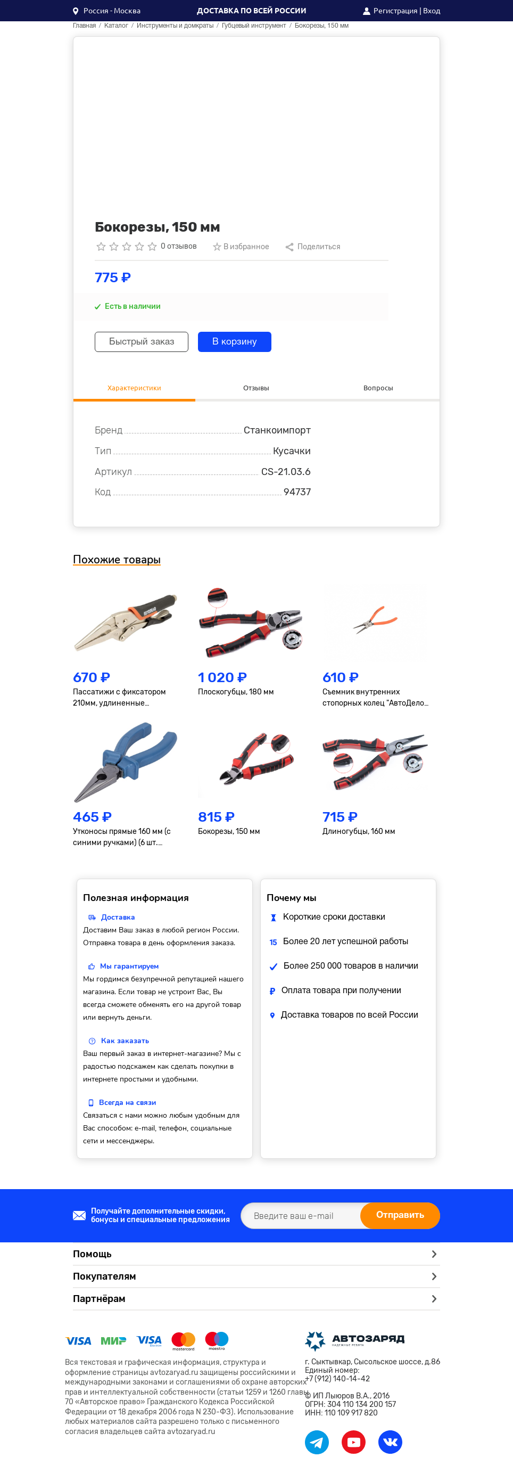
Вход (431, 10)
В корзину (245, 342)
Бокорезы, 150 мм (229, 833)
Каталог (116, 26)
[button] (106, 10)
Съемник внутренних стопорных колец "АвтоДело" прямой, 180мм (374, 700)
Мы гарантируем (129, 968)
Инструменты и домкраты (175, 26)
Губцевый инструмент (254, 26)
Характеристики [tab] (134, 388)
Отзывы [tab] (256, 388)
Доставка (118, 919)
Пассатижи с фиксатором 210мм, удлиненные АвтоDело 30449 (119, 700)
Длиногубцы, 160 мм (358, 833)
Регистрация (396, 10)
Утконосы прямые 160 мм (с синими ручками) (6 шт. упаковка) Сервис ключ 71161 (124, 839)
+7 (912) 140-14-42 (337, 1381)
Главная (84, 26)
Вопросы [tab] (378, 388)
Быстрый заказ (145, 342)
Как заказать (125, 1043)
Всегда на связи (127, 1105)
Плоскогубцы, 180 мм (236, 694)
